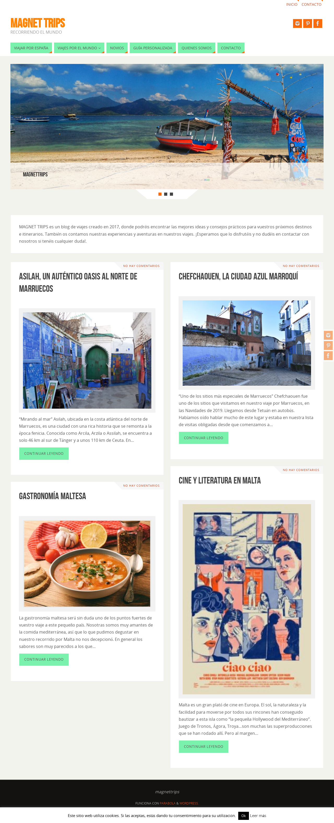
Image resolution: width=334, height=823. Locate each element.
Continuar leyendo (44, 453)
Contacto (311, 4)
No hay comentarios (141, 266)
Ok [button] (243, 815)
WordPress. (189, 803)
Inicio (291, 4)
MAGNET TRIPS (37, 23)
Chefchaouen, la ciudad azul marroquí (238, 276)
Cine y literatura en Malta (220, 480)
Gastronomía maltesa (52, 496)
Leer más (258, 815)
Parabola (168, 803)
